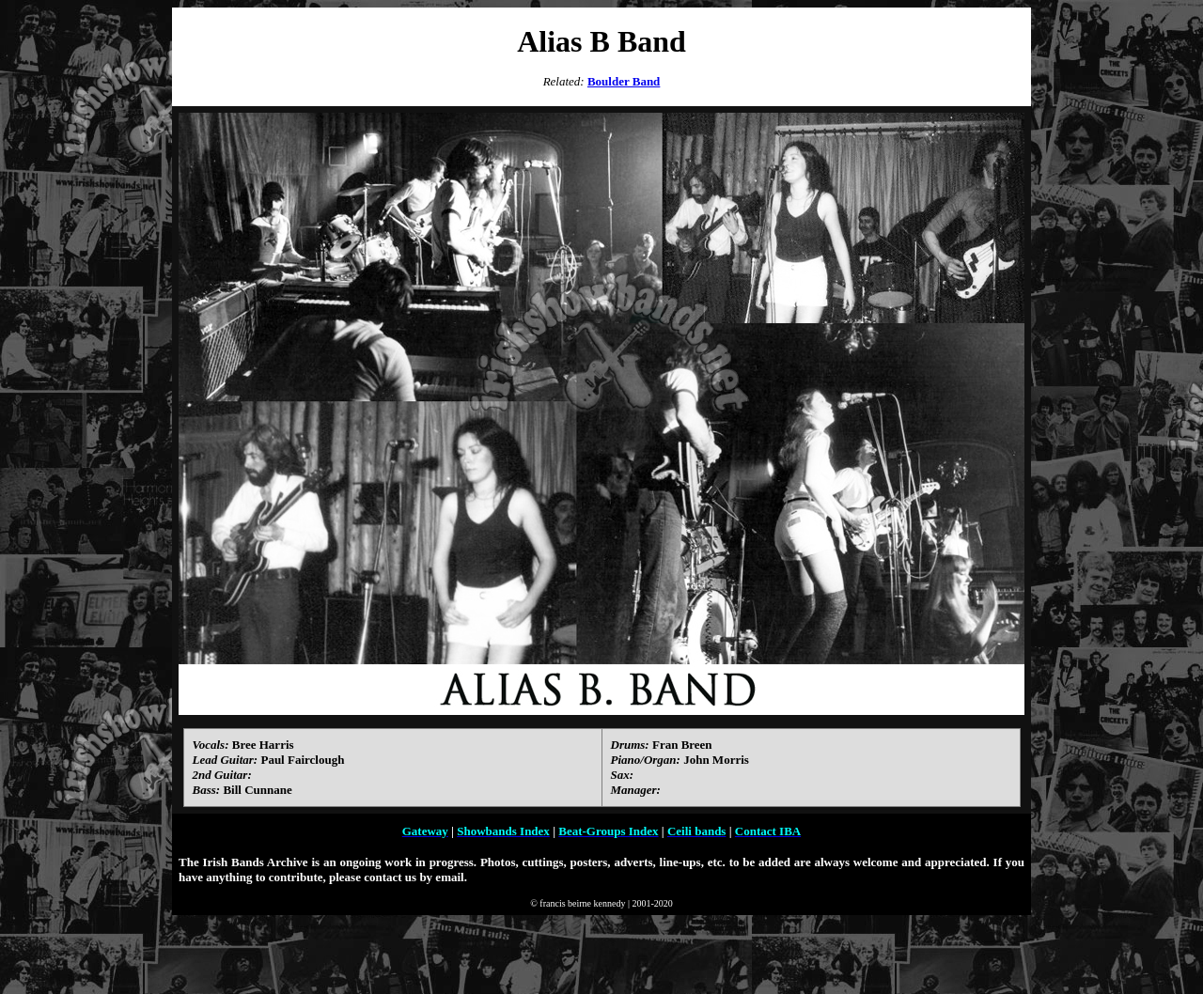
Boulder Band (623, 81)
